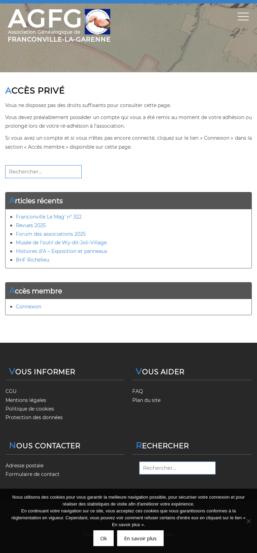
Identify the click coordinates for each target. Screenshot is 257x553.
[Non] (248, 521)
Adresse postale (24, 465)
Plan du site (146, 400)
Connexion (28, 307)
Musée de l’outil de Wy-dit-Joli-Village (61, 243)
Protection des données (34, 417)
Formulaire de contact (33, 474)
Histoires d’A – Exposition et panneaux (61, 251)
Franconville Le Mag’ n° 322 (49, 217)
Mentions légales (26, 400)
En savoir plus (140, 538)
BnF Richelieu (32, 260)
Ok (103, 538)
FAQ (137, 391)
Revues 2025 (31, 225)
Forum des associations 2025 (51, 234)
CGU (11, 391)
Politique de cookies (30, 409)
